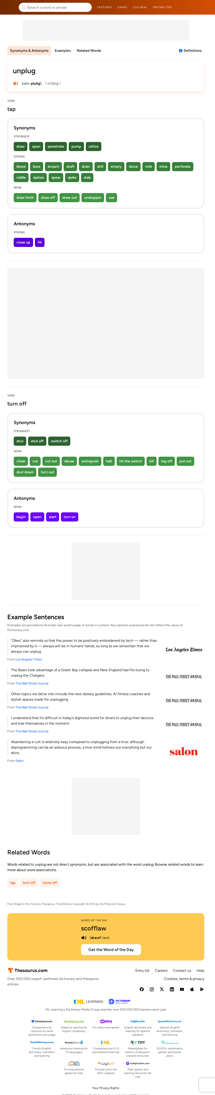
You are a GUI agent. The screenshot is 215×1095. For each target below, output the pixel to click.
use (111, 197)
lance (133, 166)
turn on (70, 517)
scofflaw (93, 928)
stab (87, 177)
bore (36, 166)
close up (23, 242)
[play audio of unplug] (15, 83)
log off (166, 461)
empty (116, 166)
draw (20, 146)
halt (109, 461)
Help (200, 970)
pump (76, 146)
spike (72, 177)
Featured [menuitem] (104, 7)
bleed (21, 166)
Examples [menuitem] (63, 50)
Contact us (182, 970)
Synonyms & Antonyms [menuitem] (29, 50)
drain (86, 166)
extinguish (90, 461)
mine (163, 166)
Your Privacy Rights (105, 1088)
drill (100, 166)
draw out (69, 197)
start (52, 517)
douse (69, 461)
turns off (50, 882)
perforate (183, 166)
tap (13, 882)
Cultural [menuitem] (140, 7)
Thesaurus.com (10, 7)
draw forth (25, 197)
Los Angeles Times (29, 659)
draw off (48, 197)
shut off (37, 441)
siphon (38, 177)
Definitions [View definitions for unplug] (193, 50)
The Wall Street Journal (32, 683)
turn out (47, 472)
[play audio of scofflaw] (84, 937)
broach (53, 166)
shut (20, 441)
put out (185, 461)
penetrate (56, 146)
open (36, 146)
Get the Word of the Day (111, 949)
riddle (21, 177)
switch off (59, 441)
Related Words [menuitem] (89, 50)
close (20, 461)
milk (148, 166)
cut (35, 461)
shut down (25, 472)
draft (70, 166)
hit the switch (130, 461)
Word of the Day (94, 920)
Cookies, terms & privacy (184, 979)
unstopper (92, 197)
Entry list (142, 970)
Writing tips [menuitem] (162, 7)
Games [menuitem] (122, 7)
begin (21, 517)
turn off (29, 882)
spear (55, 177)
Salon (20, 761)
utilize (94, 146)
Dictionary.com (205, 7)
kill (151, 461)
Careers (161, 970)
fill (40, 242)
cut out (51, 461)
